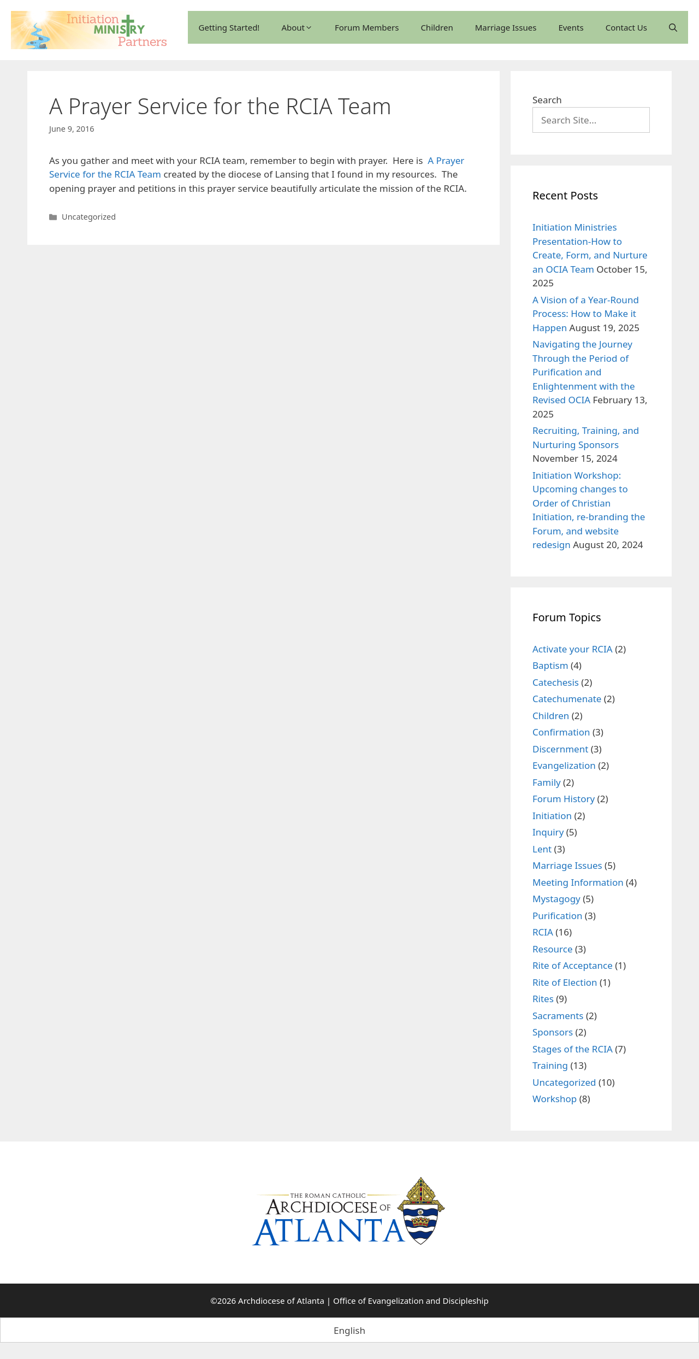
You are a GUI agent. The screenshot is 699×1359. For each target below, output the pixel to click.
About (297, 27)
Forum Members (367, 27)
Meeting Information (578, 882)
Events (570, 27)
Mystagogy (556, 898)
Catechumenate (566, 698)
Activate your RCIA (572, 649)
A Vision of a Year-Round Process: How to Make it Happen (585, 313)
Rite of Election (564, 982)
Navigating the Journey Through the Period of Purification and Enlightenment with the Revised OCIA (583, 372)
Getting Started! (229, 27)
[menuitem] (349, 1330)
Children (436, 27)
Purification (557, 915)
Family (546, 782)
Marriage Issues (506, 27)
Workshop (554, 1098)
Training (550, 1065)
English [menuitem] (349, 1330)
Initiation (552, 815)
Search (547, 99)
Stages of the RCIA (572, 1049)
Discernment (560, 749)
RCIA (542, 932)
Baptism (550, 665)
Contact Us (626, 27)
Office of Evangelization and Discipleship (411, 1300)
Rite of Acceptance (572, 965)
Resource (552, 949)
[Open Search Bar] (673, 27)
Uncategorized (89, 216)
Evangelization (564, 765)
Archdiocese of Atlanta (281, 1300)
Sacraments (558, 1015)
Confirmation (561, 732)
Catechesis (555, 682)
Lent (542, 849)
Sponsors (552, 1032)
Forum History (563, 798)
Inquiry (548, 832)
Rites (543, 998)
